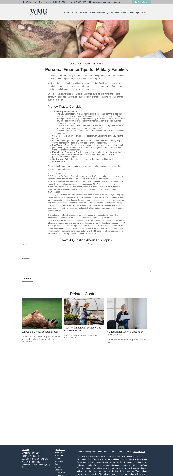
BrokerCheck (139, 452)
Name (24, 244)
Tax (56, 464)
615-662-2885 (78, 2)
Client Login (141, 2)
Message (26, 259)
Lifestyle (58, 470)
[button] (66, 13)
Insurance (59, 461)
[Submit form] (27, 279)
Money (58, 467)
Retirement (60, 452)
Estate (57, 458)
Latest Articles (61, 473)
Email (90, 244)
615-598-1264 (34, 453)
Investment (60, 455)
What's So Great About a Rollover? (40, 331)
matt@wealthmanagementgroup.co (106, 2)
